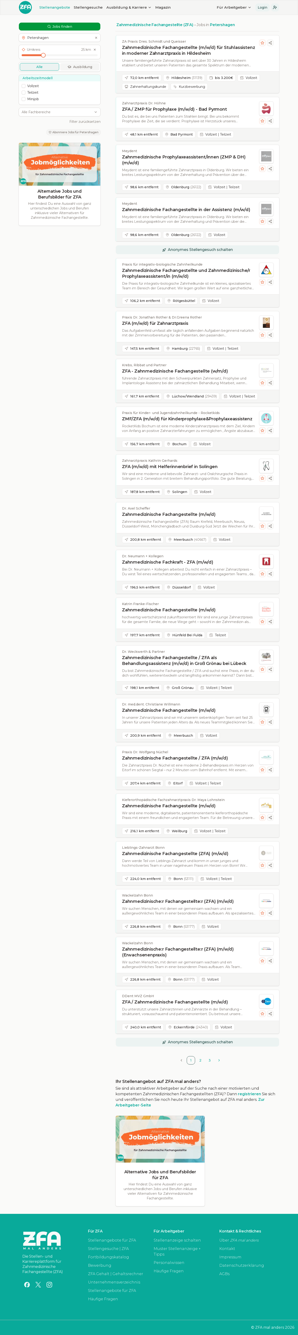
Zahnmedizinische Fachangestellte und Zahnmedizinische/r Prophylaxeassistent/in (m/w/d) (186, 273)
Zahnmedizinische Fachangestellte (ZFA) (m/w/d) (175, 853)
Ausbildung (80, 67)
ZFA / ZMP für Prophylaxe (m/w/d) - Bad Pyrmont (174, 109)
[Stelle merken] (262, 43)
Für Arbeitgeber (234, 7)
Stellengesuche (88, 7)
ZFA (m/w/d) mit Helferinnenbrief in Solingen (170, 466)
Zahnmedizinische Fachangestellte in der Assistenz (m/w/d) (186, 209)
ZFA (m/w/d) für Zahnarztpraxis (155, 323)
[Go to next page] (219, 1060)
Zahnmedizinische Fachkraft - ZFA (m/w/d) (167, 562)
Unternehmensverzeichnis (114, 1282)
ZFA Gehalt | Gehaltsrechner (115, 1274)
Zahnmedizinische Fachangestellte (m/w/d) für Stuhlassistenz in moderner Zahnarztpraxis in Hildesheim (188, 50)
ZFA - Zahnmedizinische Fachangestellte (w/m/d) (175, 371)
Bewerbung (99, 1265)
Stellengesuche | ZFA (108, 1248)
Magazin (163, 7)
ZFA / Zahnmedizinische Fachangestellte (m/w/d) (175, 1002)
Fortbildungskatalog (108, 1257)
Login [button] (262, 7)
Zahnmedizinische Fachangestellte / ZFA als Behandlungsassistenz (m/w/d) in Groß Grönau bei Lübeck (184, 660)
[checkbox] (23, 86)
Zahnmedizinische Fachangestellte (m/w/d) (169, 514)
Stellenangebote (54, 7)
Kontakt (227, 1248)
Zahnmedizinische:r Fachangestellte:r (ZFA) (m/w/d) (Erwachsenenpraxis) (178, 952)
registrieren (249, 1094)
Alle (39, 67)
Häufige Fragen (103, 1299)
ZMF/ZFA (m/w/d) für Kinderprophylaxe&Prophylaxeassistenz (187, 418)
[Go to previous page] (181, 1060)
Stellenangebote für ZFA (112, 1240)
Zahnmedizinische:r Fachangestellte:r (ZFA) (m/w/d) (178, 901)
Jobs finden (59, 26)
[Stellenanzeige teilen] (270, 43)
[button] (275, 7)
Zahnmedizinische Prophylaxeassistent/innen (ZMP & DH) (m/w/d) (183, 159)
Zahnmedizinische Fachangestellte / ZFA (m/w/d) (175, 758)
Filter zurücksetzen (85, 122)
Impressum (230, 1257)
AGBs (224, 1274)
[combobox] (57, 112)
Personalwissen (169, 1262)
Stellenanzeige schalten (177, 1240)
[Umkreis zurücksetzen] (95, 49)
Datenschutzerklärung (241, 1265)
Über (239, 1240)
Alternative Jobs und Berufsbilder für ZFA (59, 194)
